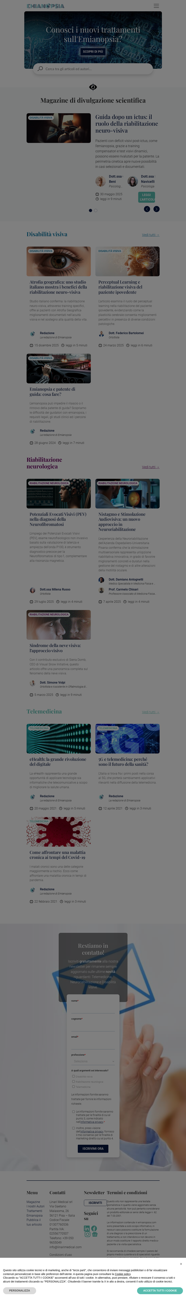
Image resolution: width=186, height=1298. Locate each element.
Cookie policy (123, 1274)
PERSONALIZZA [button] (19, 1290)
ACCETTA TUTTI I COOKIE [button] (160, 1290)
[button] (181, 1264)
